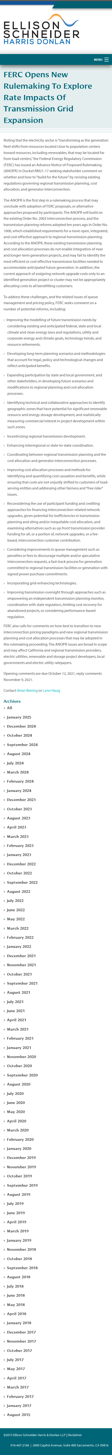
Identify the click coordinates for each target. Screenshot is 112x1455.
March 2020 (18, 1129)
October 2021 (19, 974)
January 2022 (19, 946)
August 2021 (18, 992)
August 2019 (18, 1194)
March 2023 (18, 836)
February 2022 (20, 937)
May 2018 (16, 1304)
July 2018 (15, 1286)
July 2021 (15, 1001)
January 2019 (19, 1240)
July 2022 (15, 900)
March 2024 (18, 771)
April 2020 (16, 1120)
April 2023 (16, 826)
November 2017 (21, 1341)
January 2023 (19, 854)
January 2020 (19, 1148)
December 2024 (21, 726)
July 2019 (15, 1203)
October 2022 (19, 872)
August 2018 (18, 1276)
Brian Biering (27, 690)
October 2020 (19, 1065)
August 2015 (18, 1414)
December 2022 (21, 863)
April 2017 (16, 1377)
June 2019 (16, 1212)
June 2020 (16, 1102)
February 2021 (20, 1038)
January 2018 (19, 1322)
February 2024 (20, 781)
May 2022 (16, 918)
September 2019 (22, 1185)
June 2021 (16, 1010)
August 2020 (18, 1084)
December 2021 (21, 955)
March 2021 (18, 1029)
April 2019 (16, 1221)
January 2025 (19, 716)
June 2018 (16, 1295)
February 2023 (20, 845)
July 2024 (15, 762)
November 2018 (21, 1249)
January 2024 (19, 790)
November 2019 (21, 1166)
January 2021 (19, 1047)
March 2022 (18, 928)
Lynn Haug (51, 690)
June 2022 (16, 909)
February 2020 (20, 1139)
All (9, 707)
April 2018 (16, 1313)
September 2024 (22, 744)
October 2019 (19, 1175)
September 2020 (22, 1074)
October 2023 (19, 808)
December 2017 (21, 1331)
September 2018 (22, 1267)
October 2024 (19, 735)
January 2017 (19, 1405)
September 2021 (22, 983)
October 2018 (19, 1258)
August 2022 (18, 891)
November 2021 (21, 964)
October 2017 (19, 1350)
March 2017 (18, 1386)
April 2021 (16, 1019)
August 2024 (18, 753)
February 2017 (20, 1396)
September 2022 (22, 882)
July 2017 (15, 1359)
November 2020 (21, 1056)
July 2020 (15, 1093)
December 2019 (21, 1157)
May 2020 (16, 1111)
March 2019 (18, 1230)
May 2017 (16, 1368)
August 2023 (18, 817)
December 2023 (21, 799)
